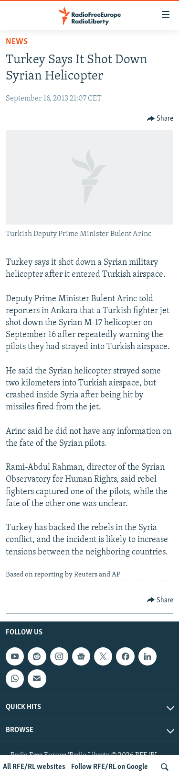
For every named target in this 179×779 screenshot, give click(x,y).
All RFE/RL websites (34, 767)
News (17, 41)
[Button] (160, 118)
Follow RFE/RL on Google (109, 767)
